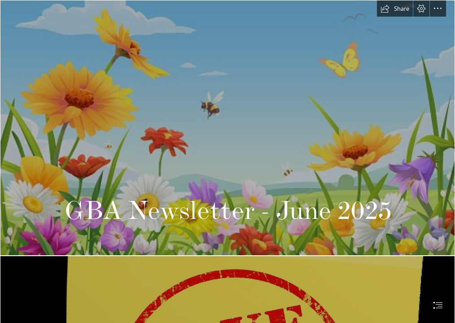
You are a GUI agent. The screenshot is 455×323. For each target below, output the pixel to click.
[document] (227, 161)
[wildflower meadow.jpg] (227, 128)
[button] (395, 8)
